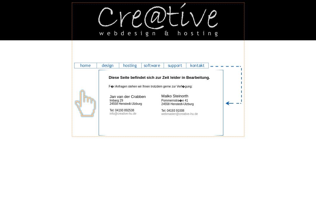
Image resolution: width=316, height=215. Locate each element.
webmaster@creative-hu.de (179, 114)
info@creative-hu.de (123, 113)
